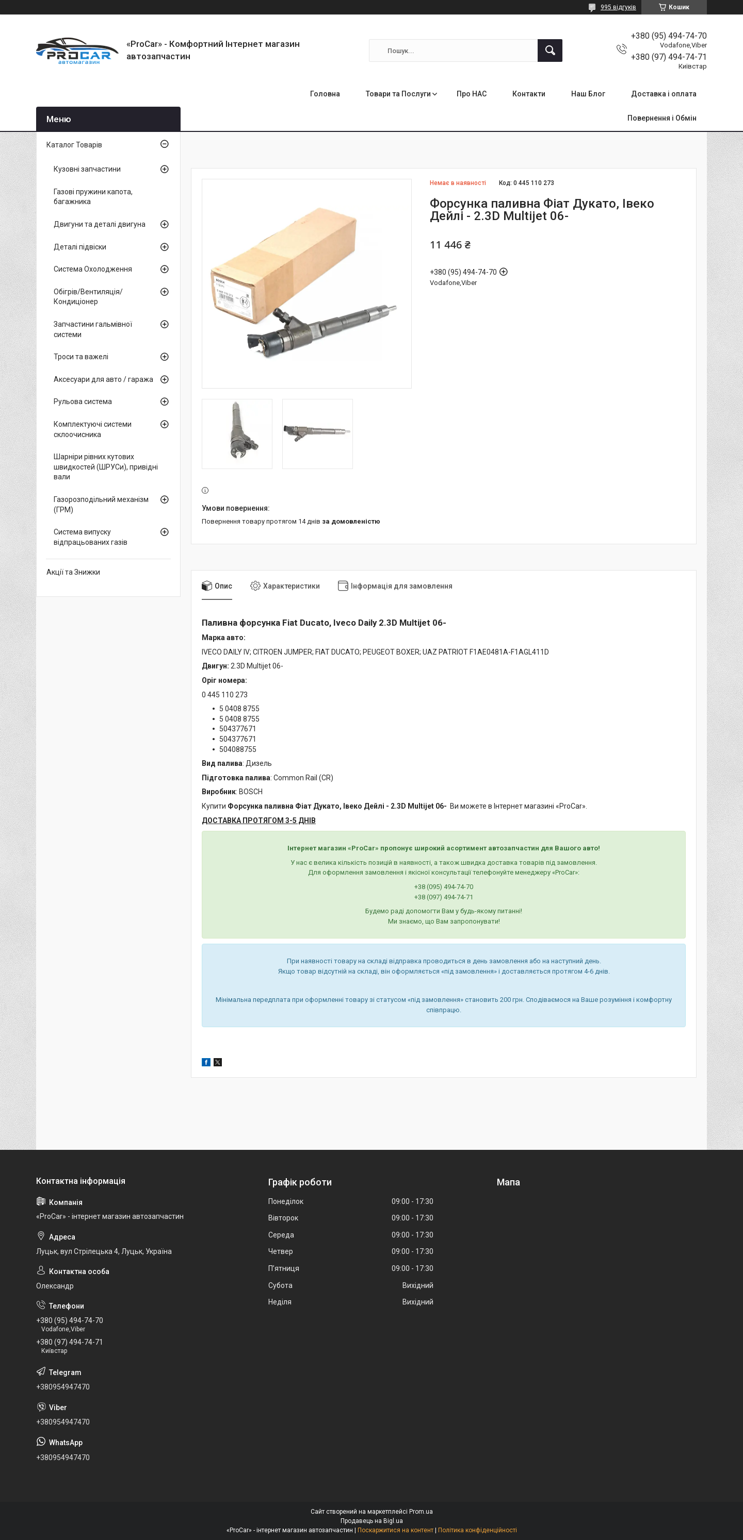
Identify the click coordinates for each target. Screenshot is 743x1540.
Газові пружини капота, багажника (93, 197)
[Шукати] (550, 50)
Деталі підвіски (80, 247)
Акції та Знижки (73, 572)
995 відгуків (618, 7)
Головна (325, 94)
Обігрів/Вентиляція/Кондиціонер (88, 297)
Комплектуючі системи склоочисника (93, 429)
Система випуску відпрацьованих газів (90, 537)
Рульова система (83, 401)
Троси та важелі (81, 357)
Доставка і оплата (664, 94)
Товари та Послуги (398, 94)
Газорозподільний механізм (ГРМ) (101, 504)
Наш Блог (588, 94)
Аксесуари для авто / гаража (103, 379)
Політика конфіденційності (477, 1530)
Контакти (528, 94)
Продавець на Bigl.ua (372, 1521)
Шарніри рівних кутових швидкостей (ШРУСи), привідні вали (106, 467)
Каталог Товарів (74, 145)
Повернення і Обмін (662, 118)
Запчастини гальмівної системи (93, 329)
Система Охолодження (93, 269)
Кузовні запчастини (87, 169)
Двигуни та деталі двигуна (100, 224)
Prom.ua (421, 1511)
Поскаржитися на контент (395, 1530)
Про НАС (472, 94)
